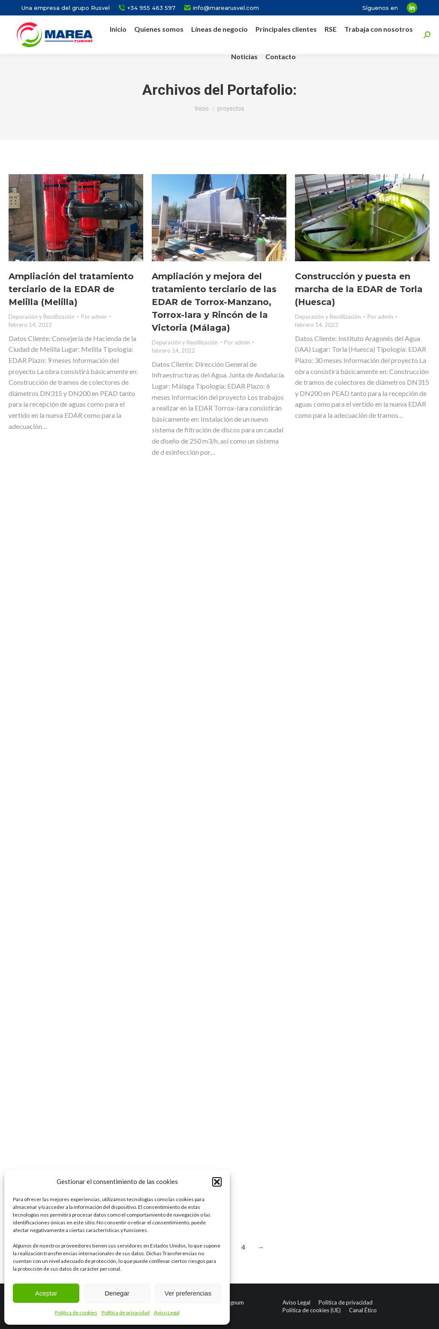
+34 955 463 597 (146, 8)
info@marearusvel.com (221, 8)
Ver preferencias (188, 1293)
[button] (217, 1182)
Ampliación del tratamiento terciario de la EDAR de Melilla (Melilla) (71, 289)
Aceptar (46, 1293)
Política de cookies (76, 1312)
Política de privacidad (126, 1312)
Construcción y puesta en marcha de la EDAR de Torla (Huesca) (359, 289)
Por (94, 316)
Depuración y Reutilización (42, 316)
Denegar (117, 1293)
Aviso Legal (167, 1312)
